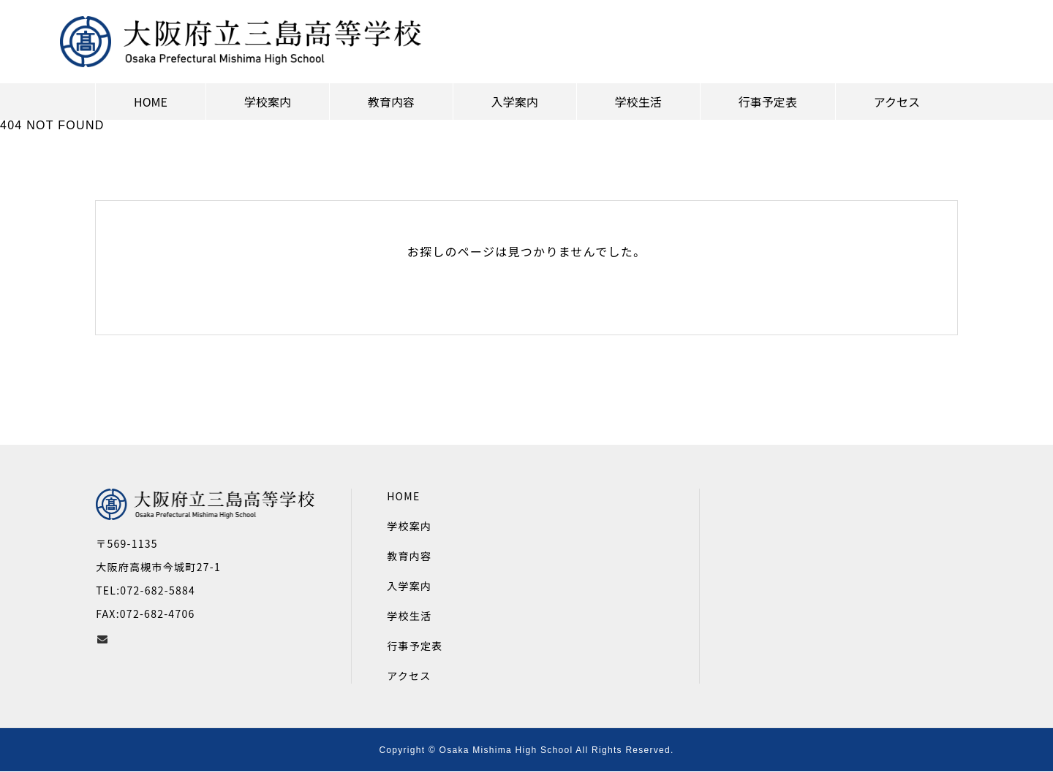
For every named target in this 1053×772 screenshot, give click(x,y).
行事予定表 (414, 645)
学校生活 (409, 615)
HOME (403, 496)
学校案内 (409, 526)
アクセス (409, 675)
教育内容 (409, 556)
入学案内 (409, 585)
